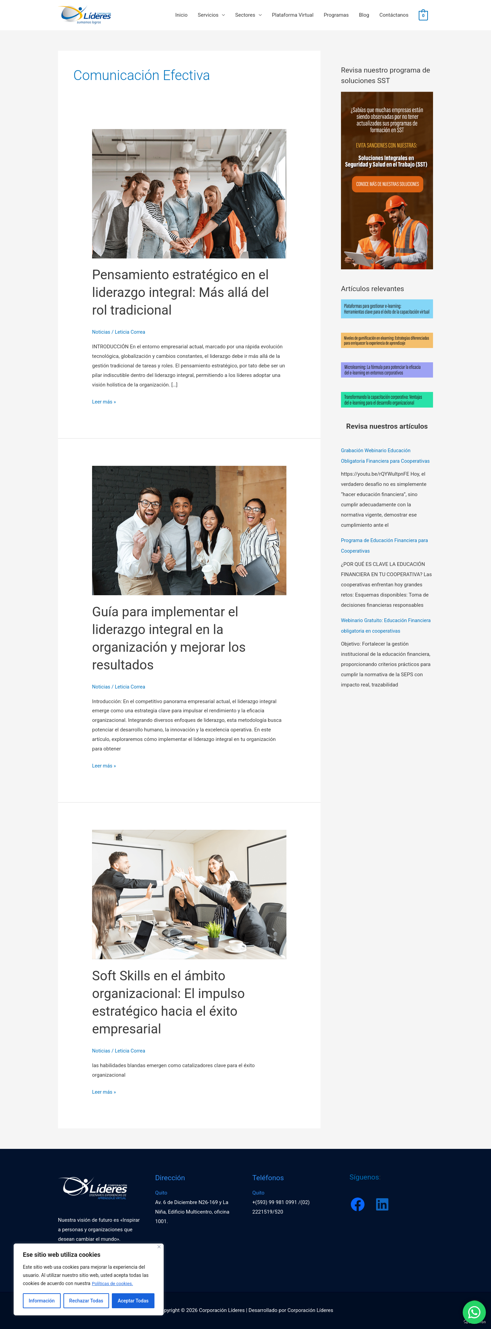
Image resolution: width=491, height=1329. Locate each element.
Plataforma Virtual (293, 15)
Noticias (101, 333)
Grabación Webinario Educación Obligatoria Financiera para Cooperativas (377, 461)
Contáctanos (394, 15)
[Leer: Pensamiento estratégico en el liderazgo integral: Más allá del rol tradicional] (189, 194)
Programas (336, 15)
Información (42, 1300)
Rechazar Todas (86, 1300)
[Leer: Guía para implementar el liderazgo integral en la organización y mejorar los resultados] (189, 530)
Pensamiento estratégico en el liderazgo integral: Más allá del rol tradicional (184, 293)
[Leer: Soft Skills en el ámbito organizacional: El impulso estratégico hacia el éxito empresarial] (189, 894)
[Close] (159, 1247)
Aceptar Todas (133, 1300)
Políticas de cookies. (114, 1283)
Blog (364, 15)
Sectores (245, 15)
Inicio (181, 15)
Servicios (208, 15)
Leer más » (104, 401)
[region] (89, 1279)
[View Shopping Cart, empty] (423, 16)
